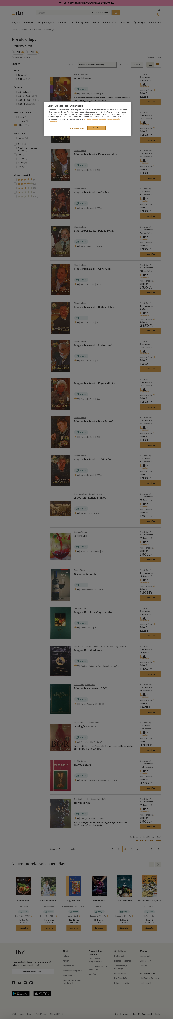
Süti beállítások (77, 128)
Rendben (96, 128)
